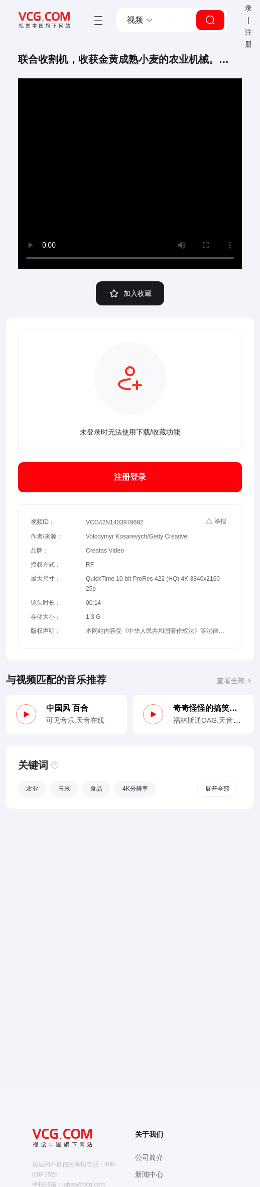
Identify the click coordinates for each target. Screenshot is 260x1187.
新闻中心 (149, 1174)
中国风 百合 (67, 708)
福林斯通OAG (195, 720)
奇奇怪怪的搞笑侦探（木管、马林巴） (208, 708)
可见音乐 (60, 720)
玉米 (64, 788)
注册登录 (130, 477)
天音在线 (90, 720)
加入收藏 (130, 293)
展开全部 (217, 788)
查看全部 (235, 680)
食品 (96, 788)
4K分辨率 (135, 788)
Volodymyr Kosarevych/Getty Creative (136, 536)
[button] (140, 20)
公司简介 (149, 1157)
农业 (32, 788)
